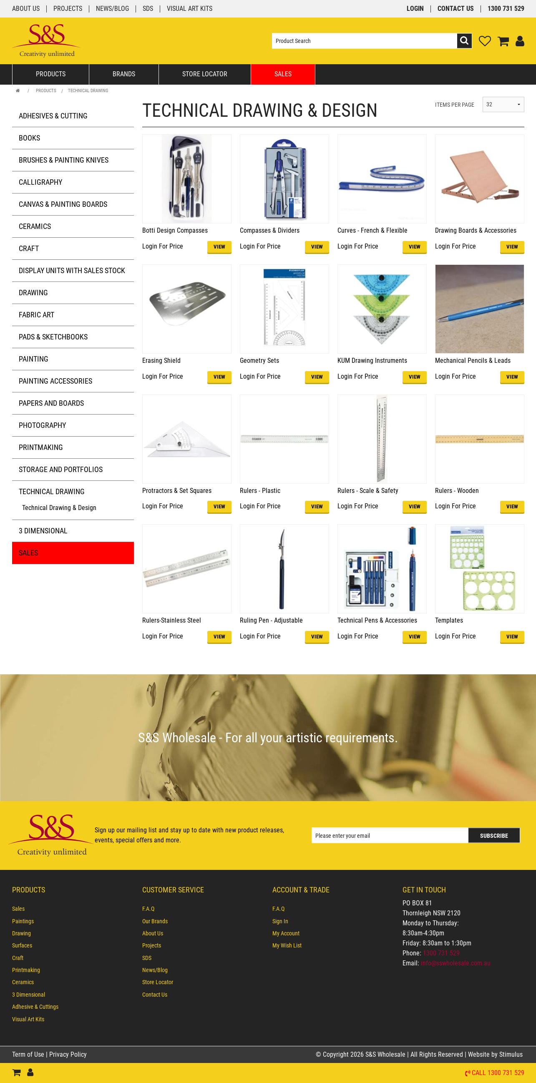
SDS (148, 9)
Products (50, 74)
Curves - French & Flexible (372, 230)
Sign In (280, 921)
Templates (449, 620)
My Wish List (287, 945)
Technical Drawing (88, 90)
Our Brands (155, 921)
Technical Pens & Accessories (377, 620)
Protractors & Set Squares (176, 491)
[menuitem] (73, 908)
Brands (124, 74)
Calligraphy (40, 182)
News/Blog (112, 9)
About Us (26, 9)
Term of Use (29, 1054)
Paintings (23, 921)
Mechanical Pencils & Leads (473, 360)
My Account (285, 933)
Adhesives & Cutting (53, 115)
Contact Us (456, 9)
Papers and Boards (51, 403)
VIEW (219, 247)
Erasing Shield (161, 360)
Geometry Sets (259, 360)
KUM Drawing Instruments (372, 360)
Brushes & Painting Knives (63, 160)
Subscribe (494, 835)
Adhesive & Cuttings (35, 1006)
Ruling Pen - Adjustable (271, 620)
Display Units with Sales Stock (72, 270)
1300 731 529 (506, 9)
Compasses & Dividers (269, 230)
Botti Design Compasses (175, 230)
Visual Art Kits (189, 9)
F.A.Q (148, 908)
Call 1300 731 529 (498, 1073)
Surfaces (22, 945)
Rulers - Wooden (457, 491)
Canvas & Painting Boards (63, 204)
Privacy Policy (68, 1054)
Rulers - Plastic (260, 491)
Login (415, 9)
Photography (42, 425)
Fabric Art (36, 314)
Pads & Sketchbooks (53, 336)
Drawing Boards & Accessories (475, 230)
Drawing (33, 292)
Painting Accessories (55, 381)
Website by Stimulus (496, 1054)
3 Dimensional (43, 530)
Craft (29, 248)
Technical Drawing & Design (59, 508)
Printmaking (41, 447)
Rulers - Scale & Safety (367, 491)
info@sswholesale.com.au (456, 963)
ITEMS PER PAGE (454, 104)
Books (29, 137)
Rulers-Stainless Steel (171, 620)
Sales (283, 74)
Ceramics (35, 226)
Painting (33, 358)
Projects (67, 9)
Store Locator (204, 74)
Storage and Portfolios (61, 469)
